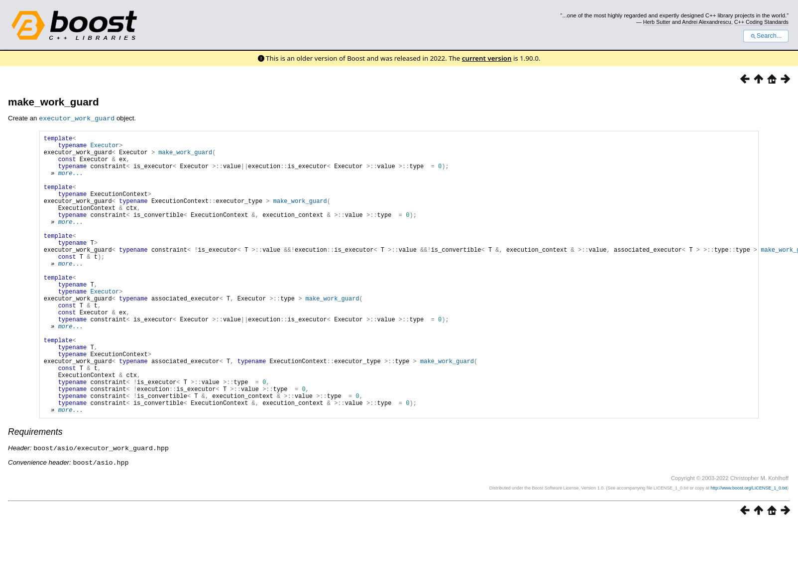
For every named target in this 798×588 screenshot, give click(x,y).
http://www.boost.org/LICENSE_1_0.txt (748, 546)
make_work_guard (53, 101)
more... (70, 181)
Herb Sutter (657, 22)
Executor (104, 147)
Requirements (35, 491)
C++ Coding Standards (761, 22)
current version (487, 58)
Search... (766, 35)
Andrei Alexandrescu (706, 22)
